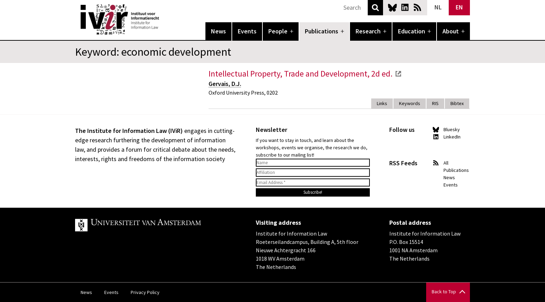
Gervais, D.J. (225, 84)
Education (411, 31)
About (450, 31)
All (446, 163)
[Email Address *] (313, 182)
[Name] (313, 163)
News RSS (417, 7)
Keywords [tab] (409, 103)
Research (368, 31)
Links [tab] (382, 103)
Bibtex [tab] (457, 103)
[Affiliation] (313, 172)
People (277, 31)
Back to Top (444, 291)
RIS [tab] (435, 103)
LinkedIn (405, 7)
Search (375, 7)
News (218, 31)
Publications (321, 31)
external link (398, 74)
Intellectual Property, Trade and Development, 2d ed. (300, 73)
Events (247, 31)
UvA (155, 225)
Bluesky (392, 7)
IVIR (164, 19)
